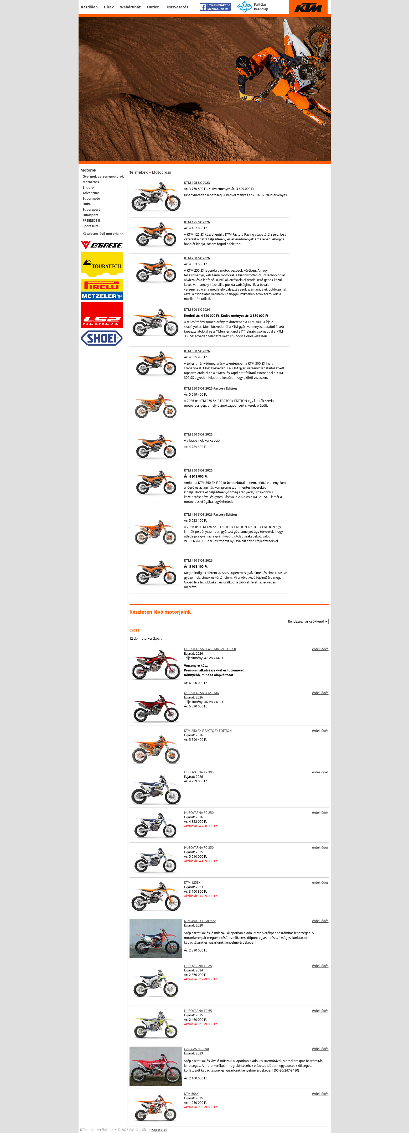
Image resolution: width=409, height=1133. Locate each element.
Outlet (153, 6)
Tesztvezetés (176, 6)
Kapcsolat (159, 1129)
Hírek (109, 6)
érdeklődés (320, 649)
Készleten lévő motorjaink (103, 233)
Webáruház (130, 6)
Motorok (88, 170)
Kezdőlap (89, 6)
